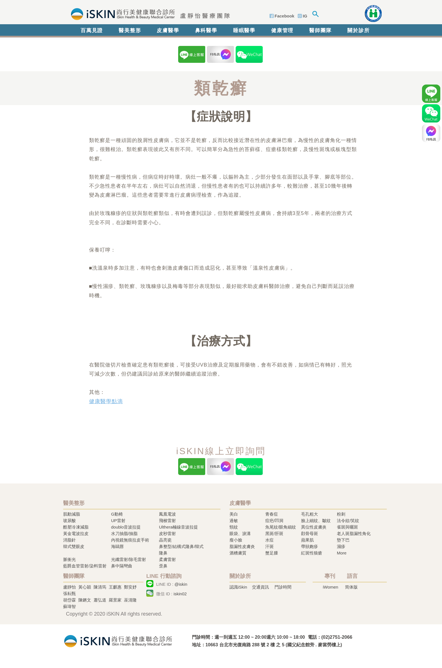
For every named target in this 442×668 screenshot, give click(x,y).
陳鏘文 (84, 600)
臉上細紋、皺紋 (316, 520)
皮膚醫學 (168, 30)
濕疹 (341, 546)
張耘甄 (69, 593)
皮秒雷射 (167, 533)
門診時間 (283, 587)
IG (305, 16)
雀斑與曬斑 (347, 527)
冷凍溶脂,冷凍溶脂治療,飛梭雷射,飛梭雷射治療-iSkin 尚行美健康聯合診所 (118, 640)
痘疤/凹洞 (274, 520)
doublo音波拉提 (126, 527)
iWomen (330, 587)
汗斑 (269, 546)
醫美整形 (130, 30)
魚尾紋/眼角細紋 (280, 527)
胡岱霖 (69, 600)
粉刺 (341, 514)
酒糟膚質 (237, 553)
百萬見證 (92, 30)
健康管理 (282, 30)
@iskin (180, 584)
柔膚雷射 (167, 559)
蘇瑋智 (69, 606)
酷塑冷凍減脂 (76, 527)
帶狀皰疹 (309, 546)
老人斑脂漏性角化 (354, 533)
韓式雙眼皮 (73, 546)
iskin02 (180, 593)
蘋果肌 (307, 540)
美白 (233, 514)
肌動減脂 (71, 514)
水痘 (269, 540)
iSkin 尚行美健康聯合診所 (148, 13)
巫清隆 (130, 600)
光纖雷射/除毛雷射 (128, 559)
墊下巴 (343, 540)
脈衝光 (69, 559)
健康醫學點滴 (106, 401)
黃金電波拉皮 (76, 533)
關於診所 (358, 30)
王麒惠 (115, 587)
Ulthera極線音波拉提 (178, 527)
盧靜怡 (69, 587)
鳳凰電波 (167, 514)
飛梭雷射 (167, 520)
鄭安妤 (130, 587)
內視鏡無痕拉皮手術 (130, 540)
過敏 (233, 520)
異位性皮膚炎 (313, 527)
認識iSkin (238, 587)
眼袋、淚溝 (240, 533)
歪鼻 (163, 565)
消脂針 (69, 540)
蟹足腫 (271, 553)
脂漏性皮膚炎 (242, 546)
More (341, 553)
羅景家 (115, 600)
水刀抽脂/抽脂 (124, 533)
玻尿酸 (69, 520)
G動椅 (117, 514)
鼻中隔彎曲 (121, 565)
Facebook (284, 16)
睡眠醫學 (244, 30)
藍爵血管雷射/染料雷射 (85, 565)
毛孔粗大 (309, 514)
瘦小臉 (235, 540)
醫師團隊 (320, 30)
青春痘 (271, 514)
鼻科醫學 (206, 30)
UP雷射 (118, 520)
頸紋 (233, 527)
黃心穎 (84, 587)
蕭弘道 (100, 600)
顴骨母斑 (309, 533)
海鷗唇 (117, 546)
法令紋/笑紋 (348, 520)
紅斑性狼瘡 (311, 553)
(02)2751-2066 (336, 637)
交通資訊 (260, 587)
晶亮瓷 (165, 540)
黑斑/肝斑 (274, 533)
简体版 (351, 587)
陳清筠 (100, 587)
